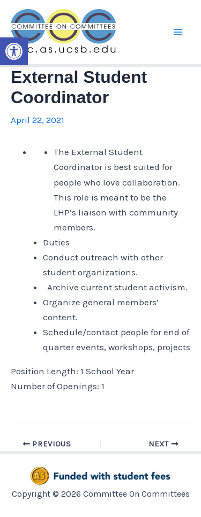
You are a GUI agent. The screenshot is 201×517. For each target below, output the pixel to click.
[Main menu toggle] (178, 32)
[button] (14, 51)
